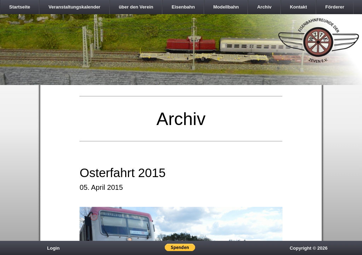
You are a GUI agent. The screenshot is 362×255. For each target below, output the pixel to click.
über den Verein (136, 7)
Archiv (264, 7)
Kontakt (298, 7)
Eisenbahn (183, 7)
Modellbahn (226, 7)
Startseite (19, 7)
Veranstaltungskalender (74, 7)
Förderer (334, 7)
